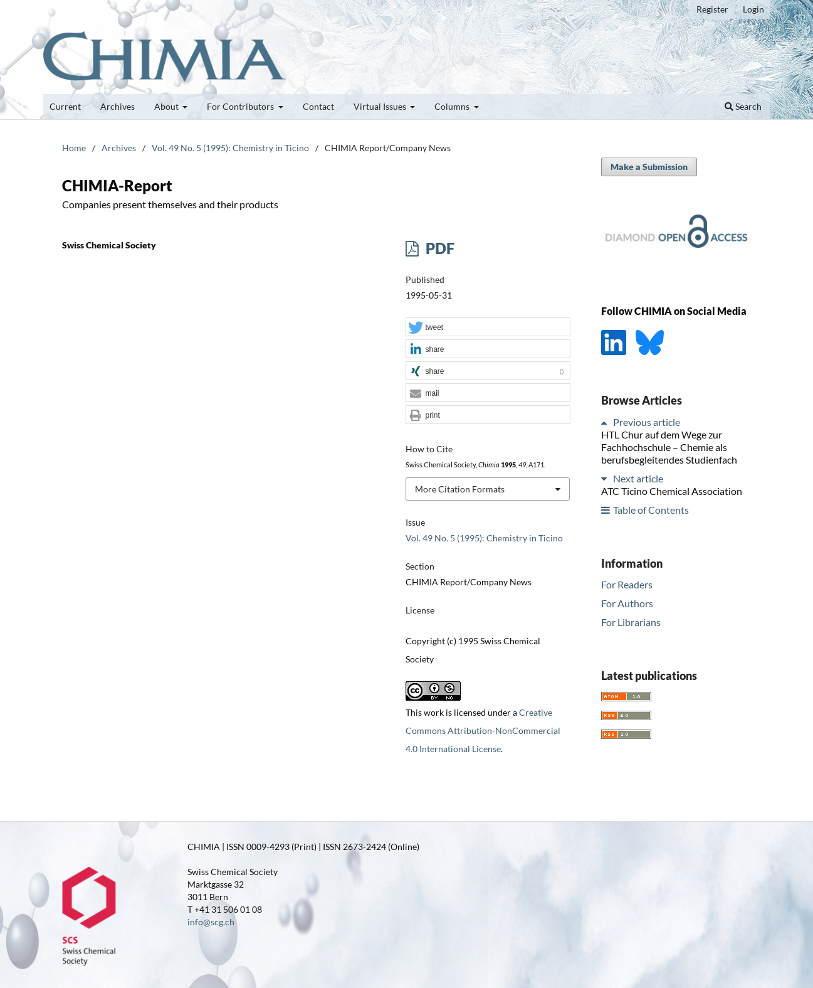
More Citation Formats (460, 489)
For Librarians (631, 622)
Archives (117, 106)
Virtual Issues (381, 106)
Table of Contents (651, 510)
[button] (487, 327)
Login (753, 9)
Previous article (646, 422)
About (167, 106)
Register (712, 9)
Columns (452, 106)
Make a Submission (649, 166)
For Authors (627, 603)
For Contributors (241, 106)
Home (74, 147)
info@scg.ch (210, 921)
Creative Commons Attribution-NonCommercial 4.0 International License (483, 730)
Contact (318, 106)
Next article (638, 478)
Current (65, 106)
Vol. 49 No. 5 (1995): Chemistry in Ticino (230, 147)
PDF (438, 248)
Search (743, 106)
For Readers (627, 584)
